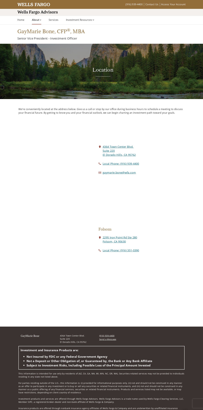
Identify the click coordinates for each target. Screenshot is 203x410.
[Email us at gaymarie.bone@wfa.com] (119, 172)
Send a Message (107, 339)
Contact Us (151, 4)
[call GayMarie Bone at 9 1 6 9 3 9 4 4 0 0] (121, 163)
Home (20, 19)
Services (53, 19)
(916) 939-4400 (133, 4)
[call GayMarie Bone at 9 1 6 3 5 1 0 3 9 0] (121, 250)
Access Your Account (173, 4)
